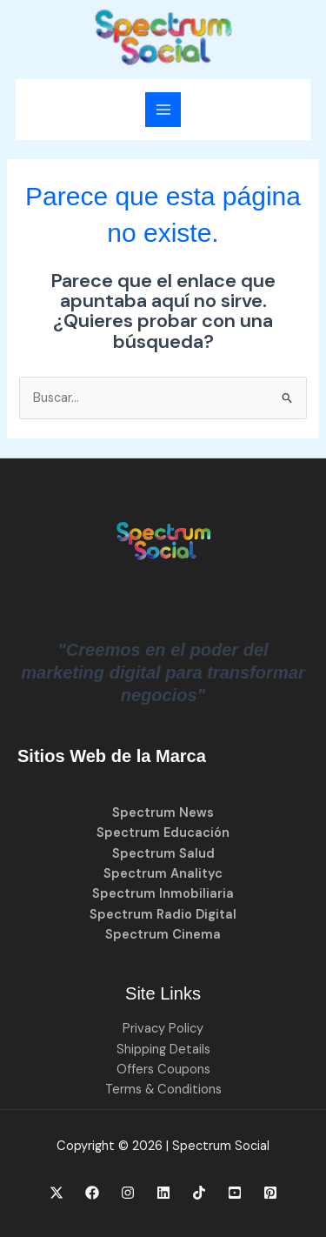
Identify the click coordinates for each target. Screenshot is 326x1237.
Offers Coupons (163, 1069)
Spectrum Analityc (163, 874)
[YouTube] (235, 1193)
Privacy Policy (163, 1028)
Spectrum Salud (163, 854)
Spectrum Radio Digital (163, 914)
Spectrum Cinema (163, 934)
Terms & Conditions (163, 1089)
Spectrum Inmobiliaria (163, 894)
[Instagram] (128, 1193)
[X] (56, 1193)
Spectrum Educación (163, 833)
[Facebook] (92, 1193)
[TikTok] (199, 1193)
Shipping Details (163, 1049)
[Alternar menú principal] (162, 109)
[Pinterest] (270, 1193)
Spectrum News (163, 813)
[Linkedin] (163, 1193)
